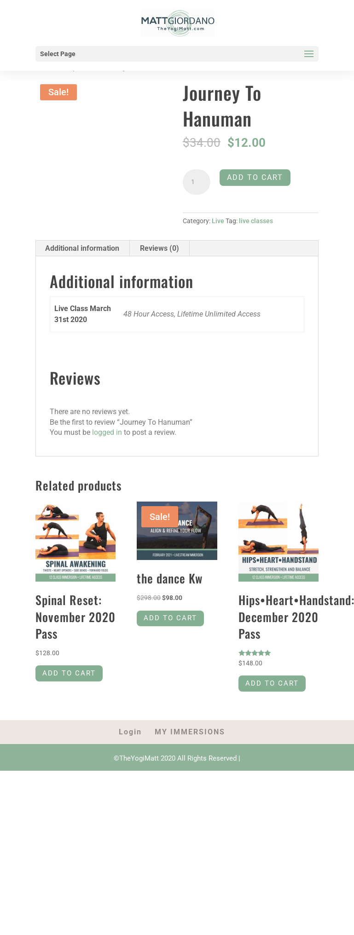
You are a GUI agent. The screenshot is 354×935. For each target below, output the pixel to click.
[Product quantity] (196, 182)
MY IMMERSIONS (190, 733)
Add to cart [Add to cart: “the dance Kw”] (172, 619)
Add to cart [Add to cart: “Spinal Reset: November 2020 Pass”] (71, 674)
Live (218, 221)
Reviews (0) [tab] (159, 248)
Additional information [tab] (82, 248)
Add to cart (255, 177)
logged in (107, 432)
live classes (256, 221)
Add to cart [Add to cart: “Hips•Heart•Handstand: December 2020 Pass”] (274, 685)
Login (130, 733)
